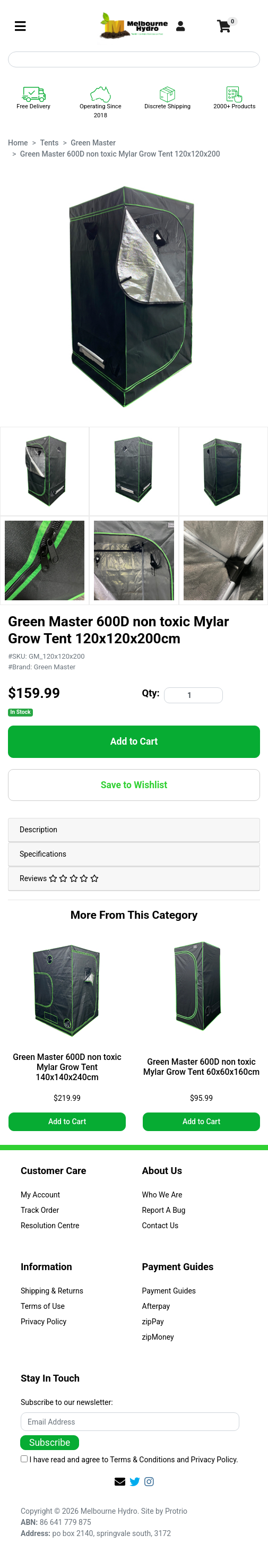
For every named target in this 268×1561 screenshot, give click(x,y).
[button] (192, 27)
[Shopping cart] (223, 27)
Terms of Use (43, 1306)
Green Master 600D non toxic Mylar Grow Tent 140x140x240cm (67, 1067)
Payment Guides (169, 1291)
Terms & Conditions (142, 1459)
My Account (40, 1195)
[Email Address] (130, 1421)
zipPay (153, 1321)
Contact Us (160, 1225)
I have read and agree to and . (129, 1459)
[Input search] (134, 59)
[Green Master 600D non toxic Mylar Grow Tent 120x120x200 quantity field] (193, 695)
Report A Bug (164, 1210)
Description (38, 829)
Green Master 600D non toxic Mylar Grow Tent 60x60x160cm (201, 1067)
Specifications (43, 854)
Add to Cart (134, 741)
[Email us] (120, 1482)
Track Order (40, 1210)
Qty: (151, 692)
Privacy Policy (43, 1321)
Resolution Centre (50, 1225)
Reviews (59, 878)
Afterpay (156, 1306)
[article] (67, 1035)
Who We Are (162, 1195)
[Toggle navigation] (20, 27)
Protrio (176, 1511)
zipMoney (158, 1337)
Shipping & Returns (52, 1291)
